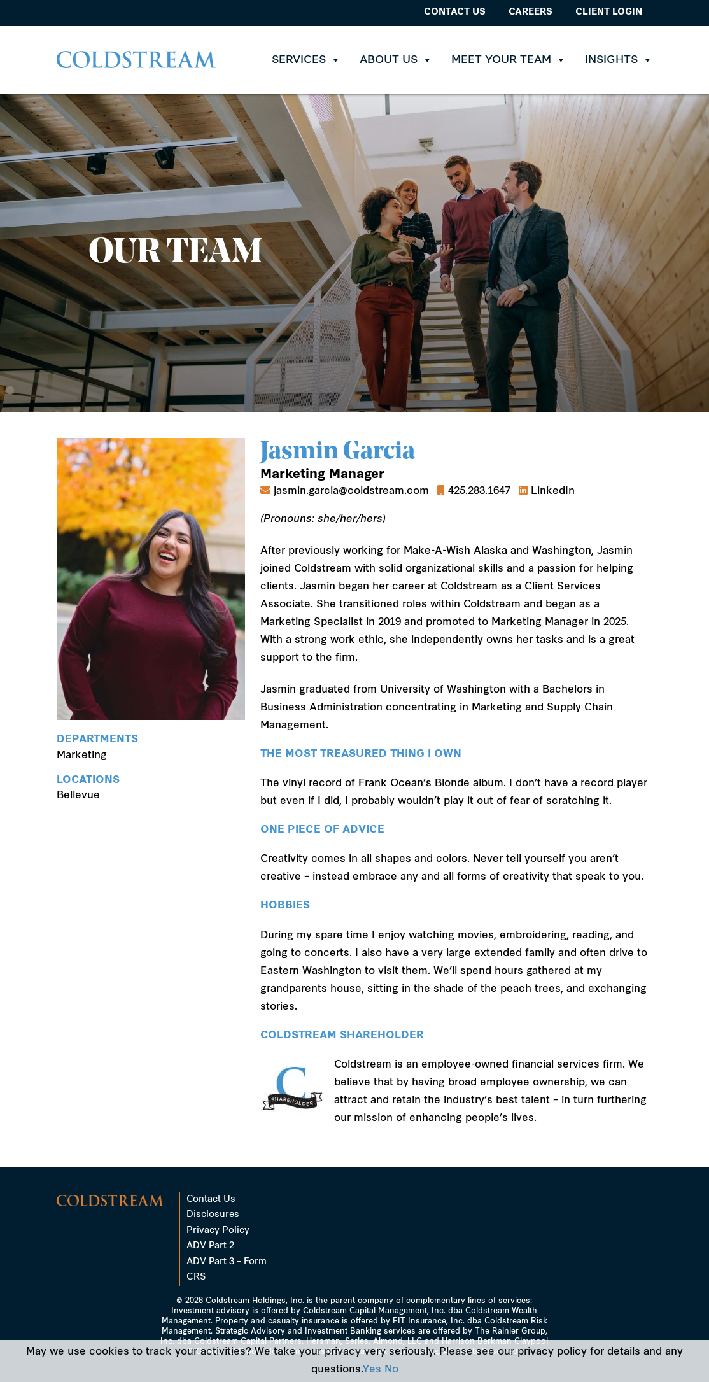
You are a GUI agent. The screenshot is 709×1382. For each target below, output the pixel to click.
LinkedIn (553, 491)
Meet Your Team (508, 60)
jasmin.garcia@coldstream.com (351, 491)
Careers (530, 12)
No (391, 1370)
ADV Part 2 (210, 1246)
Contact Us (455, 12)
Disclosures (212, 1215)
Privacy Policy (217, 1231)
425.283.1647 (479, 491)
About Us (396, 60)
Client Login (608, 12)
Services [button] (306, 60)
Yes (371, 1370)
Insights (618, 60)
